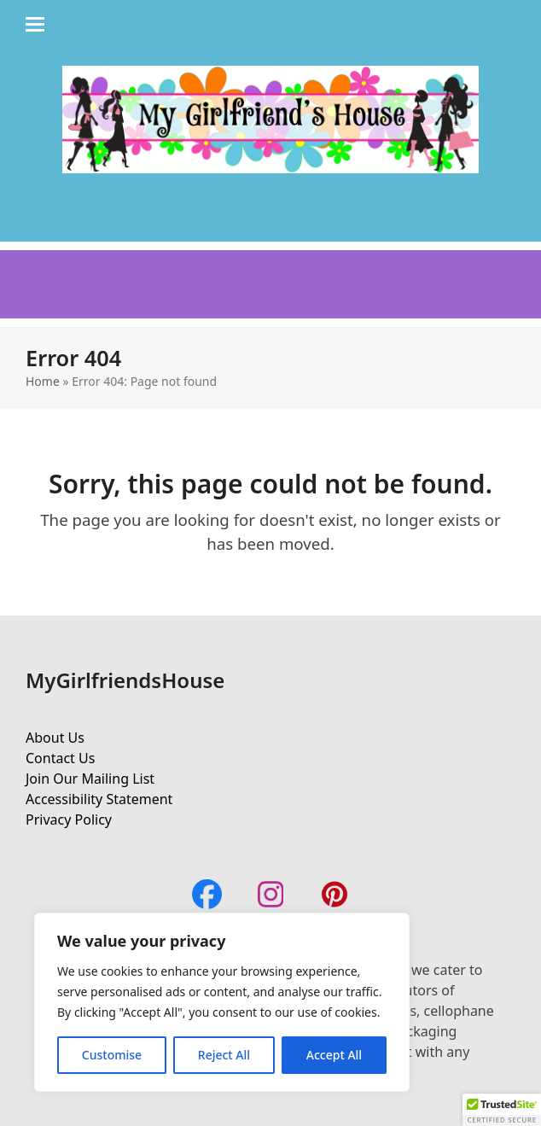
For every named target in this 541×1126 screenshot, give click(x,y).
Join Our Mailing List (90, 778)
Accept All (334, 1055)
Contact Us (60, 758)
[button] (501, 1110)
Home (43, 381)
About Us (55, 737)
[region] (222, 1002)
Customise (112, 1055)
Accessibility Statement (99, 799)
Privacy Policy (69, 819)
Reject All (224, 1055)
